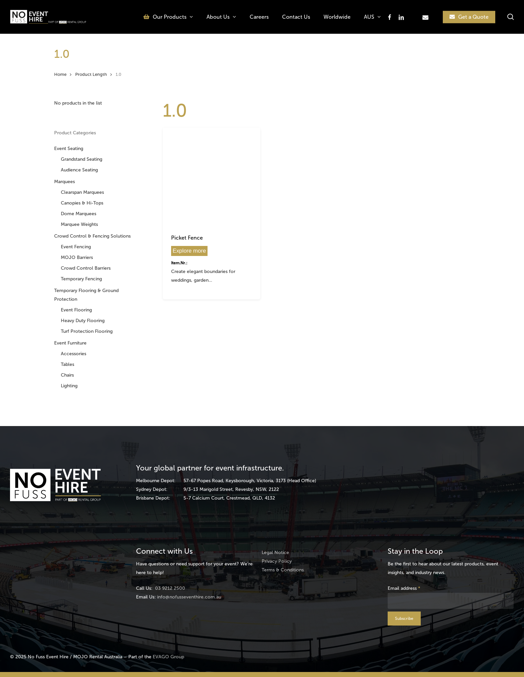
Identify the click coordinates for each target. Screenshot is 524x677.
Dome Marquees (78, 214)
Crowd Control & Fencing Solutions (92, 236)
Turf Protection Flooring (87, 331)
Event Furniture (70, 343)
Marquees (64, 181)
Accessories (73, 354)
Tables (67, 364)
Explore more (189, 251)
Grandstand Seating (81, 159)
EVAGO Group (168, 657)
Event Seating (68, 148)
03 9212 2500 (170, 588)
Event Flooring (76, 310)
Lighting (69, 386)
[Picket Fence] (212, 177)
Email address (404, 588)
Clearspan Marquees (82, 192)
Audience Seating (79, 170)
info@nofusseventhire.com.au (189, 597)
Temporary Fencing (81, 279)
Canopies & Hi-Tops (82, 203)
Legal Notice (275, 552)
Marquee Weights (79, 224)
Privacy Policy (277, 561)
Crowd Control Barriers (86, 268)
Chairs (67, 375)
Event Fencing (76, 247)
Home (60, 74)
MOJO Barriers (77, 257)
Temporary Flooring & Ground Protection (86, 295)
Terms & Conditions (283, 570)
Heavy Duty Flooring (83, 320)
